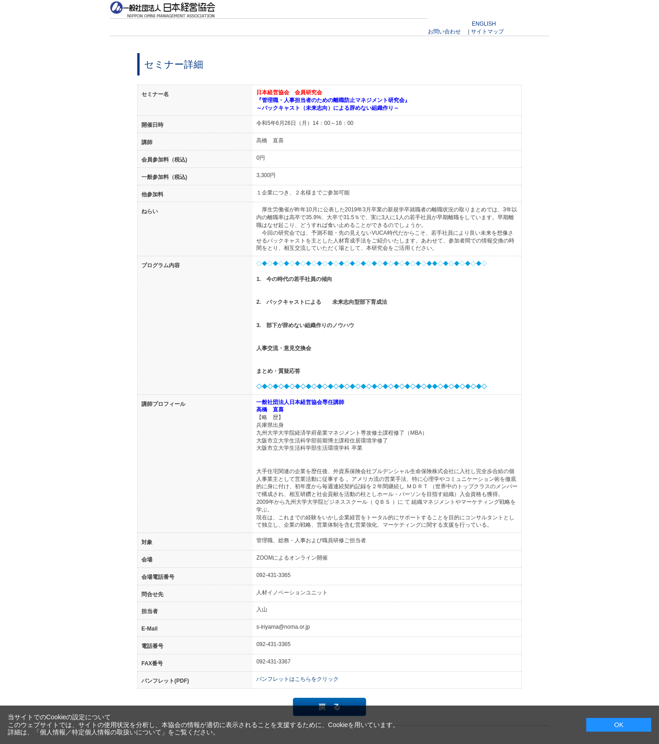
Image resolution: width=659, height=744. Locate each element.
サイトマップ (487, 31)
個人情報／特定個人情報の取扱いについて (101, 732)
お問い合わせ (444, 31)
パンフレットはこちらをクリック (297, 679)
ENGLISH (484, 24)
